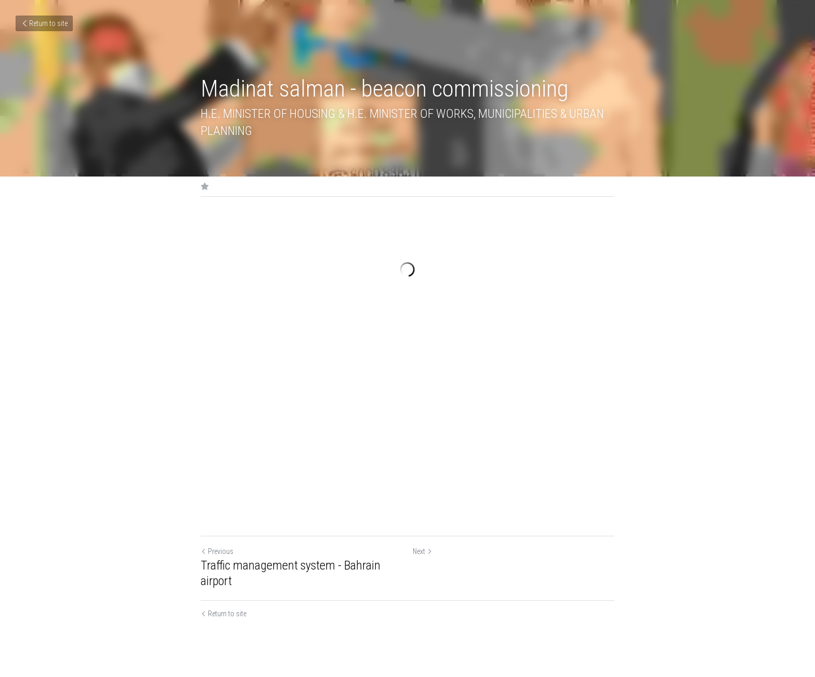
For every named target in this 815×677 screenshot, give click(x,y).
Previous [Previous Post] (217, 551)
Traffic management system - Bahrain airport (290, 573)
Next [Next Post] (422, 551)
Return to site (44, 23)
